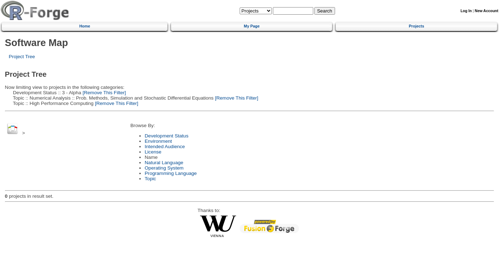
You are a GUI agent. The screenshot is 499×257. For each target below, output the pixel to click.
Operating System (164, 168)
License (153, 152)
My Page (252, 26)
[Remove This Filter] (103, 92)
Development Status (166, 135)
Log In (465, 11)
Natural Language (164, 162)
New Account (486, 11)
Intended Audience (165, 146)
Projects (416, 26)
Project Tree (22, 56)
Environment (158, 141)
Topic (150, 178)
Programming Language (171, 173)
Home (84, 26)
